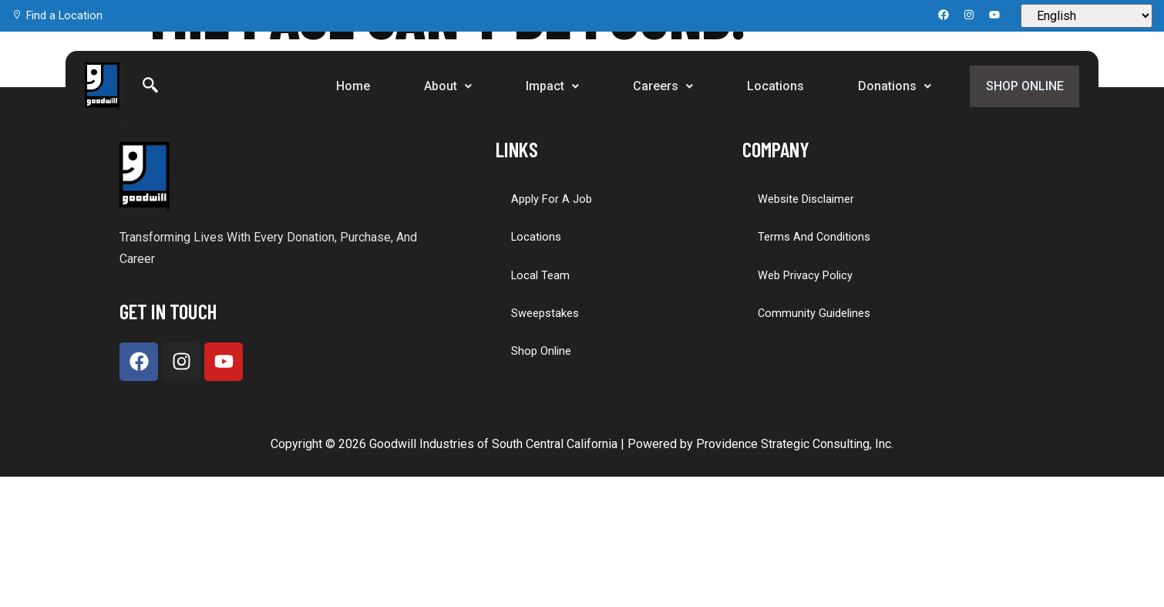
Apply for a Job (551, 199)
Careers (659, 86)
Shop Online (1022, 86)
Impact (548, 86)
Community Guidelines (814, 312)
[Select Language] (1086, 16)
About (444, 86)
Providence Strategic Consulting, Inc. (794, 444)
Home (349, 86)
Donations (890, 86)
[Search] (150, 86)
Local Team (540, 275)
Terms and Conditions (813, 237)
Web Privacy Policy (805, 275)
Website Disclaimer (805, 199)
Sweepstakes (544, 312)
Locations (771, 86)
